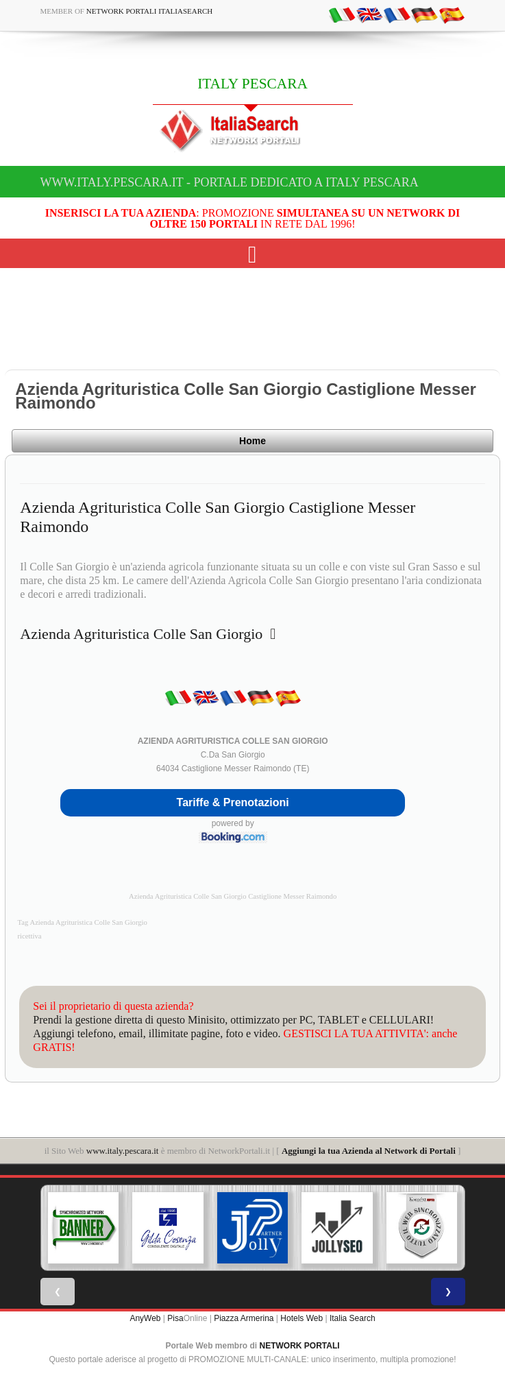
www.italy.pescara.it (122, 1151)
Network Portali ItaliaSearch (149, 11)
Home (252, 440)
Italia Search (352, 1318)
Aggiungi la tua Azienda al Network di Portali (369, 1151)
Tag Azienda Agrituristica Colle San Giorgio (82, 922)
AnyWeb (145, 1318)
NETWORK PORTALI (300, 1346)
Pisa (175, 1318)
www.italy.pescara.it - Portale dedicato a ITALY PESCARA (229, 182)
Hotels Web (301, 1318)
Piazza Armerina (243, 1318)
